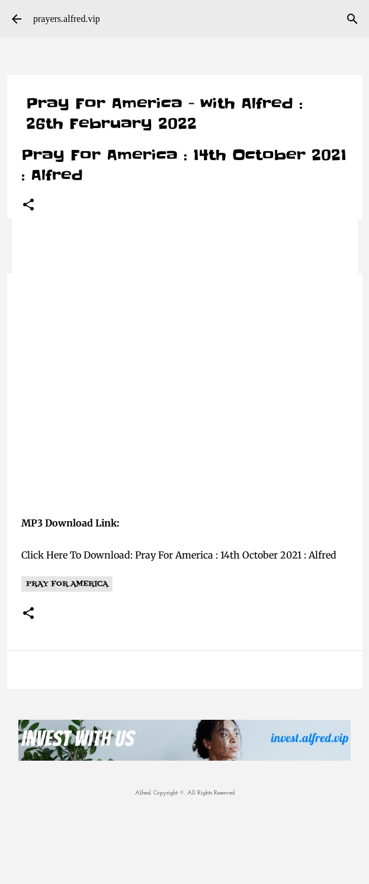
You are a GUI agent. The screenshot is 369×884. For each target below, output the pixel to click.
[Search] (352, 19)
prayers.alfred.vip (66, 19)
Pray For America (67, 584)
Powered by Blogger (185, 815)
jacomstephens (214, 840)
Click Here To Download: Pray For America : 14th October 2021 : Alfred (178, 555)
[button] (28, 205)
